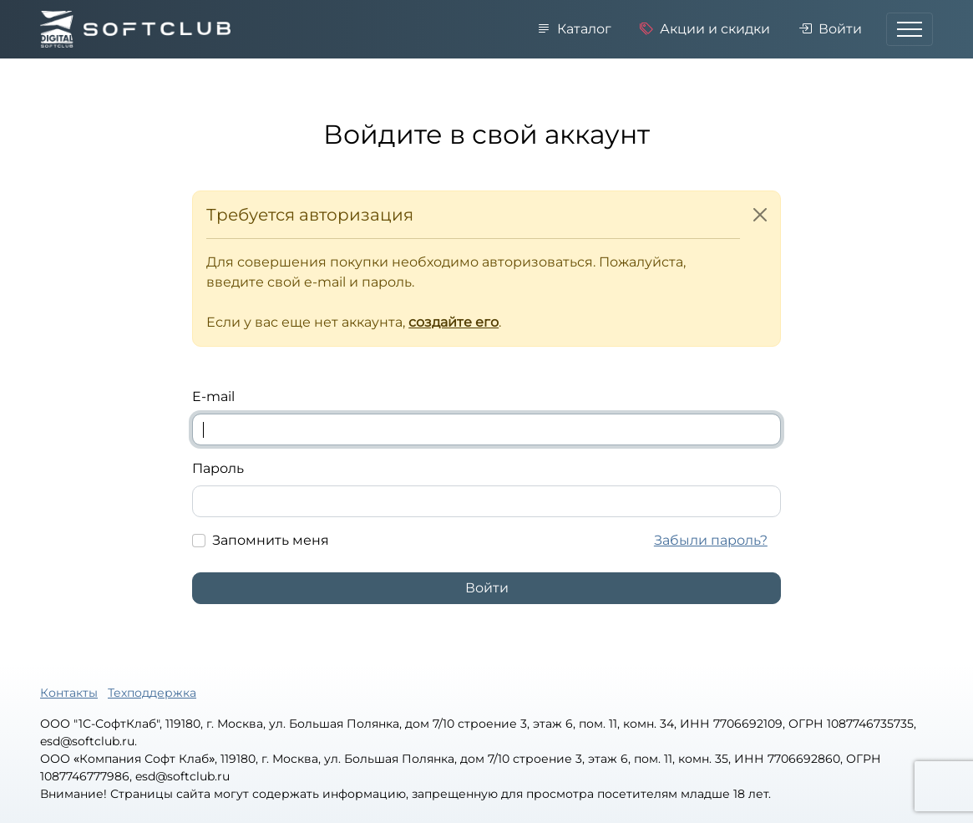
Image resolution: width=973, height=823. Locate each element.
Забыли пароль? (711, 540)
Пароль (218, 468)
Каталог (574, 29)
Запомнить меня (270, 540)
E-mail (213, 396)
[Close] (760, 214)
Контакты (69, 692)
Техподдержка (152, 692)
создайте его (453, 322)
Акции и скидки (705, 29)
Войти (830, 29)
